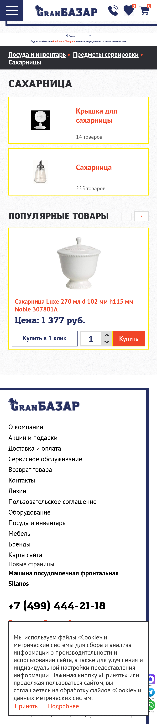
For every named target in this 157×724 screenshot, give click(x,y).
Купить (128, 338)
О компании (25, 426)
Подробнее (63, 706)
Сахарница (94, 167)
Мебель (19, 533)
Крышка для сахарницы (96, 115)
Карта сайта (25, 554)
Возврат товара (30, 469)
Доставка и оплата (34, 448)
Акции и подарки (33, 437)
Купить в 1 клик (44, 338)
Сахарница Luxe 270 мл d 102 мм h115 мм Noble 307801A (74, 305)
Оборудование (29, 512)
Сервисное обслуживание (45, 458)
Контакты (21, 480)
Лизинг (18, 490)
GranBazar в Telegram (63, 41)
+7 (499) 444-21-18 (57, 606)
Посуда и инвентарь (37, 522)
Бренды (19, 544)
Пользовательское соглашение (52, 501)
